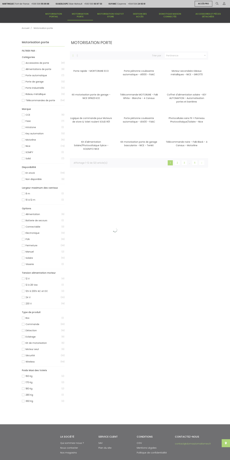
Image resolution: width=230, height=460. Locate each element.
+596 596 (40, 3)
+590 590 (93, 3)
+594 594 (136, 3)
